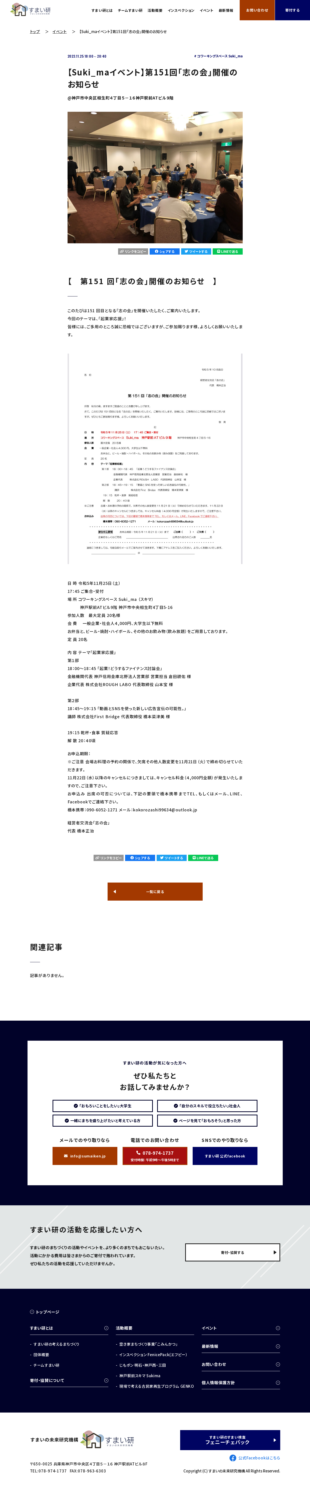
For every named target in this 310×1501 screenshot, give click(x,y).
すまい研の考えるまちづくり (56, 1353)
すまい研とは (88, 11)
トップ (35, 31)
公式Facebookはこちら (259, 1466)
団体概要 (41, 1363)
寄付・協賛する (230, 1263)
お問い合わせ (257, 11)
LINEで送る (229, 251)
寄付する (292, 11)
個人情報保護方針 (218, 1391)
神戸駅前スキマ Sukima (139, 1384)
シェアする (164, 251)
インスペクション (175, 11)
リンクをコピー (132, 251)
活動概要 (146, 11)
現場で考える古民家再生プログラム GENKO (156, 1395)
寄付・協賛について (47, 1389)
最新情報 (224, 11)
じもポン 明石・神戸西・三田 (142, 1374)
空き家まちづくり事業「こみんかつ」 (148, 1353)
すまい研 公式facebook (225, 1163)
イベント (203, 11)
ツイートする (197, 251)
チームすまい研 (119, 11)
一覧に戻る (155, 890)
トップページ (48, 1321)
